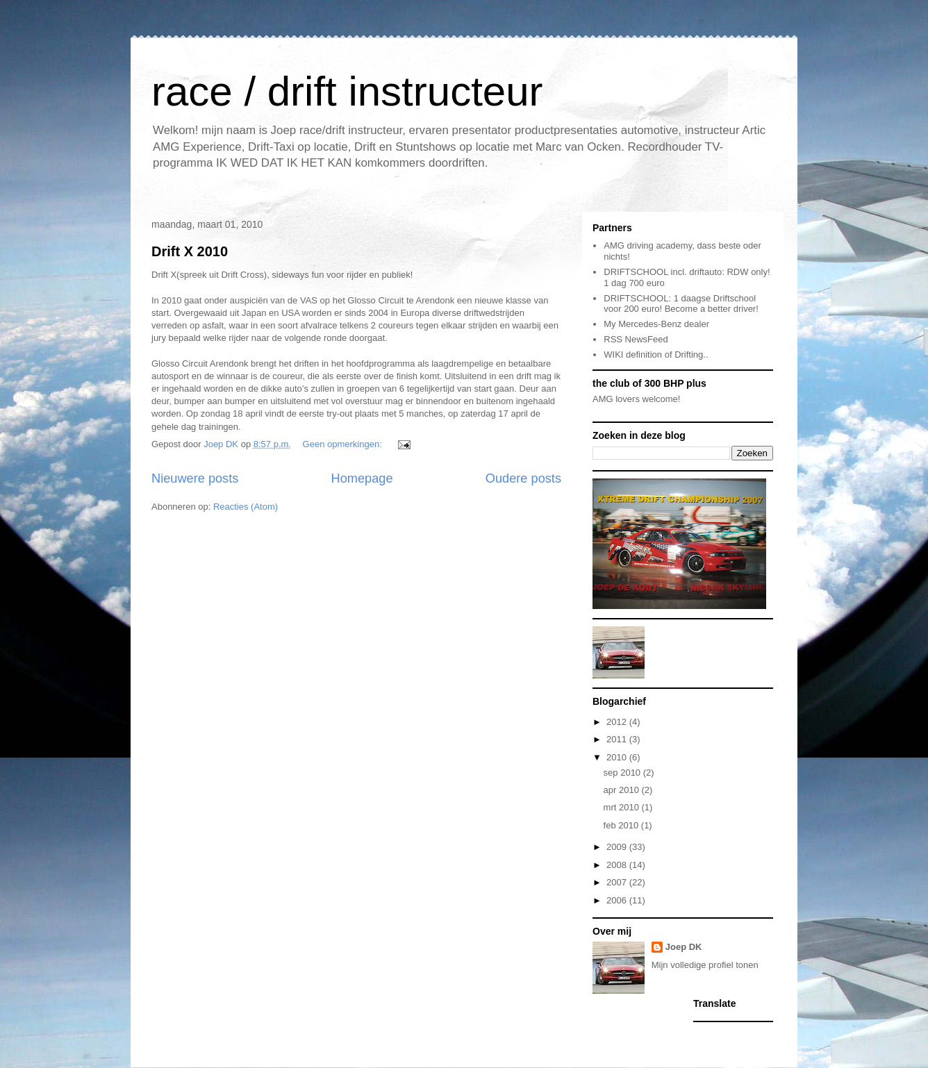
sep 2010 (623, 772)
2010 (617, 757)
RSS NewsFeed (636, 339)
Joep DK (683, 947)
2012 (617, 722)
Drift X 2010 (189, 251)
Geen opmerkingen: (344, 444)
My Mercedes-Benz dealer (656, 324)
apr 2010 (623, 790)
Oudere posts (523, 478)
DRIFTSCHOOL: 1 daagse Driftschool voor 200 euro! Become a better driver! (681, 304)
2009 (617, 847)
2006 (617, 900)
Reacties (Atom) (245, 506)
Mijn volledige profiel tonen (705, 965)
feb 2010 (622, 825)
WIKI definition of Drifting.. (656, 354)
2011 (617, 739)
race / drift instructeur (347, 91)
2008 (617, 865)
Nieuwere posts (194, 478)
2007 (617, 882)
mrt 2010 (623, 807)
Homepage (362, 478)
